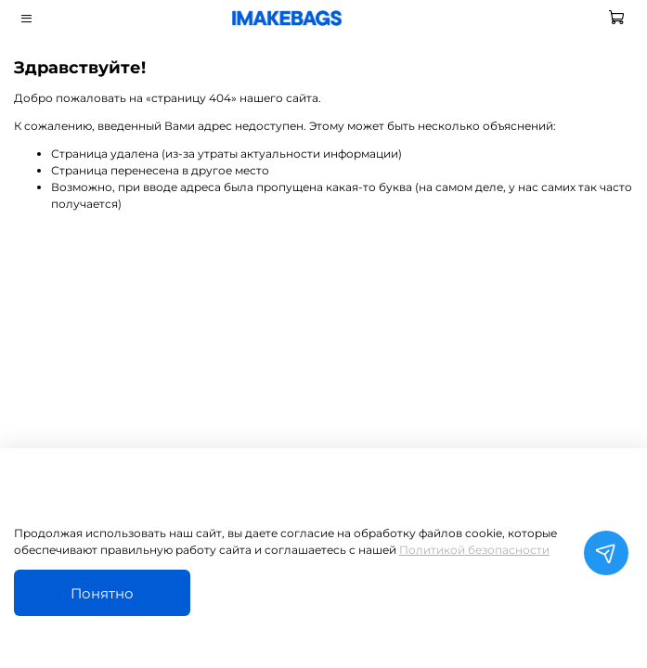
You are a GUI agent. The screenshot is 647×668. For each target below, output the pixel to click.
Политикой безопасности (474, 550)
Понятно (102, 593)
